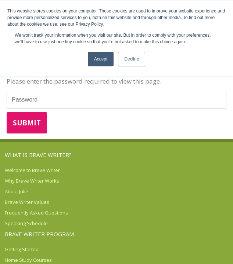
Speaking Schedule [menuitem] (26, 223)
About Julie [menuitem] (16, 191)
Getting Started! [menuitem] (22, 249)
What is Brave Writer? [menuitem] (38, 154)
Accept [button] (101, 59)
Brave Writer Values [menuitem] (27, 202)
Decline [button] (131, 59)
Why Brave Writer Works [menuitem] (32, 180)
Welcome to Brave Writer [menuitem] (32, 170)
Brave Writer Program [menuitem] (39, 234)
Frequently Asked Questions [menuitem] (36, 212)
